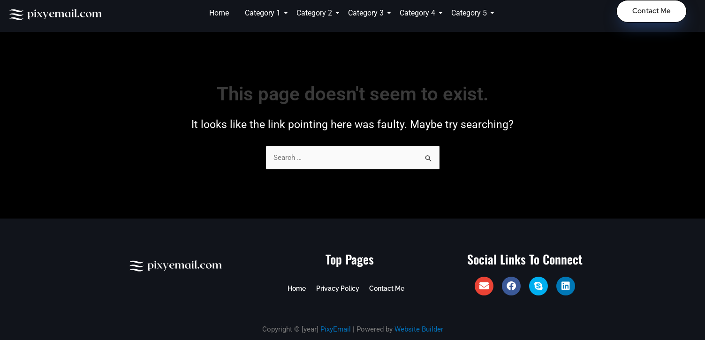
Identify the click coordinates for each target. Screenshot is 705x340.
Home (219, 12)
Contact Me (385, 288)
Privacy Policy (336, 288)
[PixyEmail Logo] (56, 14)
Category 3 (367, 12)
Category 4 (419, 12)
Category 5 (470, 12)
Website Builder (418, 329)
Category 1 (264, 12)
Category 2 (315, 12)
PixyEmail (335, 329)
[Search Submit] (428, 158)
